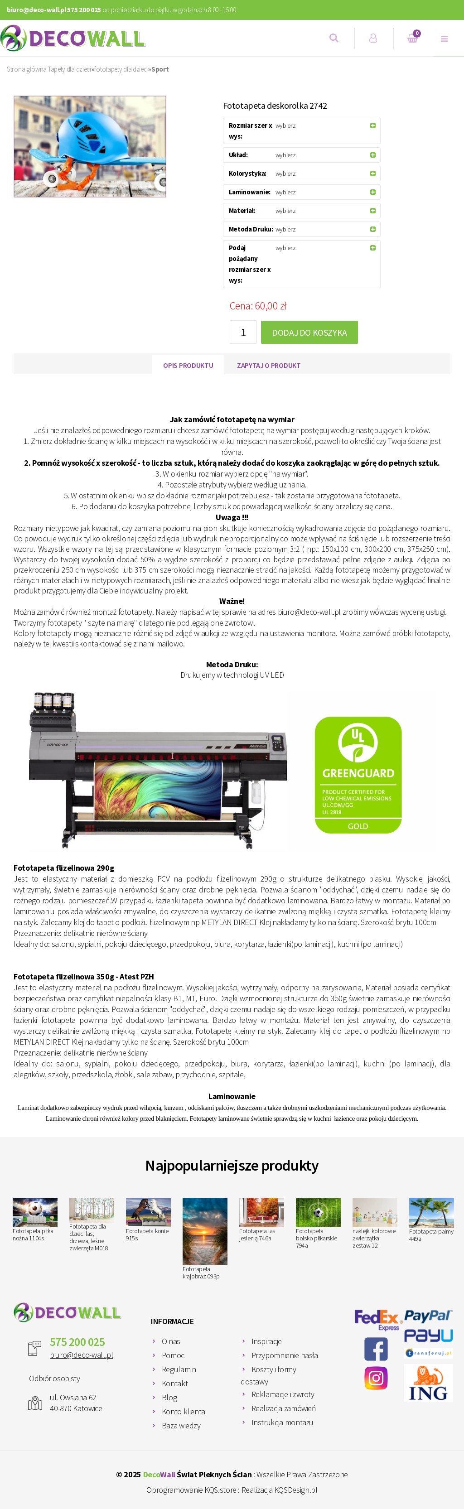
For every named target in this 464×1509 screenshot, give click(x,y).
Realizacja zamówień (283, 1408)
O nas (171, 1341)
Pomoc (173, 1355)
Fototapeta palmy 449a (431, 1220)
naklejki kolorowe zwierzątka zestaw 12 (375, 1224)
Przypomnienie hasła (284, 1355)
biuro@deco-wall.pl (81, 1355)
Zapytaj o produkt (269, 365)
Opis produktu (188, 365)
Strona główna (27, 69)
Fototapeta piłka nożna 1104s (35, 1220)
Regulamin (179, 1369)
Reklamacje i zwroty (282, 1394)
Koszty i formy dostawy (268, 1375)
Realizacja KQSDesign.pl (280, 1490)
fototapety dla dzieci (121, 69)
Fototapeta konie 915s (148, 1220)
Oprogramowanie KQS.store (191, 1490)
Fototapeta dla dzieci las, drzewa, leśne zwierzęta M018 (91, 1225)
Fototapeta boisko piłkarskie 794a (318, 1224)
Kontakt (175, 1383)
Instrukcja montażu (282, 1422)
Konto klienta (183, 1411)
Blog (169, 1397)
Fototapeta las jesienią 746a (261, 1220)
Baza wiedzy (181, 1425)
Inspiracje (266, 1341)
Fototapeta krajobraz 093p (205, 1239)
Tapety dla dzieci (69, 69)
